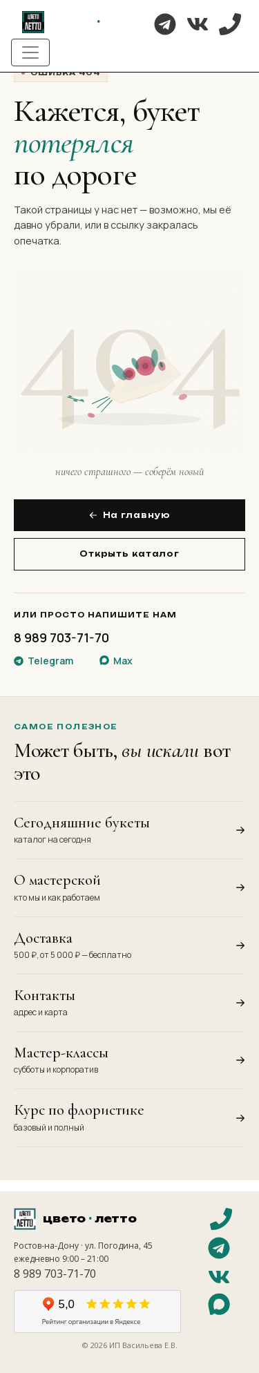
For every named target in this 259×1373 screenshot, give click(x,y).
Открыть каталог (129, 554)
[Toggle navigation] (30, 52)
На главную (130, 515)
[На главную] (83, 22)
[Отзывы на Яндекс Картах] (97, 1311)
